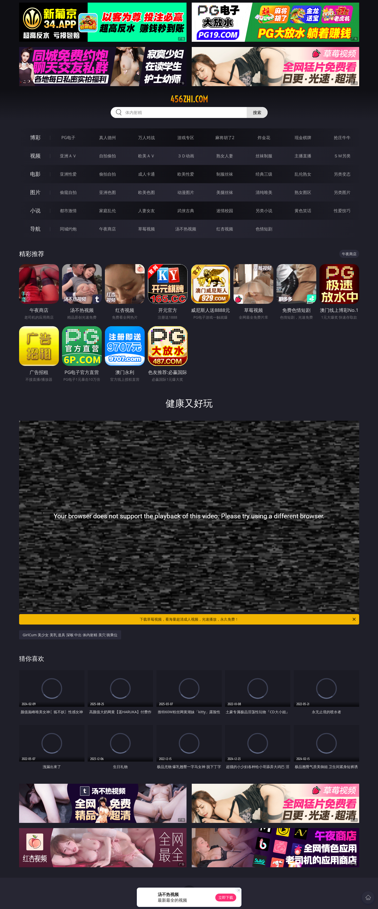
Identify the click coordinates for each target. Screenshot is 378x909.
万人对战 (146, 137)
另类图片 (342, 192)
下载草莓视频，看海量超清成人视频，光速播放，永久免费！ (248, 619)
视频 (35, 155)
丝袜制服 (264, 156)
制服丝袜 (224, 174)
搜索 (257, 112)
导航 (35, 228)
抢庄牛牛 (342, 137)
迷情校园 (224, 210)
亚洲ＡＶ (68, 156)
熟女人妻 (224, 156)
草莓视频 (146, 229)
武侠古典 (185, 210)
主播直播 (303, 156)
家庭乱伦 (107, 210)
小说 (35, 210)
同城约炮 (68, 229)
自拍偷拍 (107, 156)
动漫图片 (185, 192)
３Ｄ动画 (185, 156)
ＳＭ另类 (342, 156)
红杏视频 (224, 229)
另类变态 (342, 174)
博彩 (35, 137)
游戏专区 (185, 137)
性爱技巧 (342, 210)
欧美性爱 (185, 174)
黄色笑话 (303, 210)
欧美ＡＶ (146, 156)
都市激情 (68, 210)
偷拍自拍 (107, 174)
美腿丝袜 (224, 192)
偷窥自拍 (68, 192)
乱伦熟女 (303, 174)
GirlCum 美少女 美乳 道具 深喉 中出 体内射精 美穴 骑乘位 (70, 634)
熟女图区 (303, 192)
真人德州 (107, 137)
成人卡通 (146, 174)
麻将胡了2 (224, 137)
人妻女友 (146, 210)
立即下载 (225, 897)
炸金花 (264, 137)
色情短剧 (264, 229)
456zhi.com (189, 99)
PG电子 (68, 137)
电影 (35, 173)
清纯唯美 (264, 192)
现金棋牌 (303, 137)
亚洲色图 (107, 192)
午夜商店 (107, 229)
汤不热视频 (185, 229)
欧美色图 (146, 192)
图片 (35, 192)
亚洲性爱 (68, 174)
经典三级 (264, 174)
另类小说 (264, 210)
